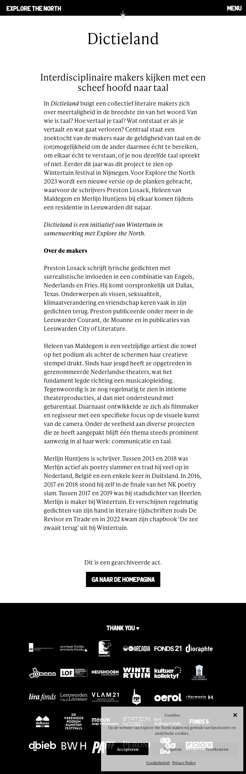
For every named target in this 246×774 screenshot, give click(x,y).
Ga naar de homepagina (123, 579)
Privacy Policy (184, 762)
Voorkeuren (216, 749)
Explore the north (33, 8)
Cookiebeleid (157, 762)
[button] (235, 715)
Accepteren (127, 749)
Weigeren (172, 749)
